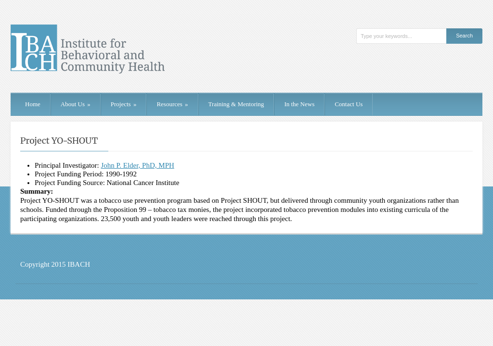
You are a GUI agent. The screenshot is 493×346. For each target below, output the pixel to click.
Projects (124, 104)
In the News (299, 104)
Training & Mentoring (236, 104)
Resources (172, 104)
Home (32, 104)
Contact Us (349, 104)
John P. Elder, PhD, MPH (137, 165)
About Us (76, 104)
